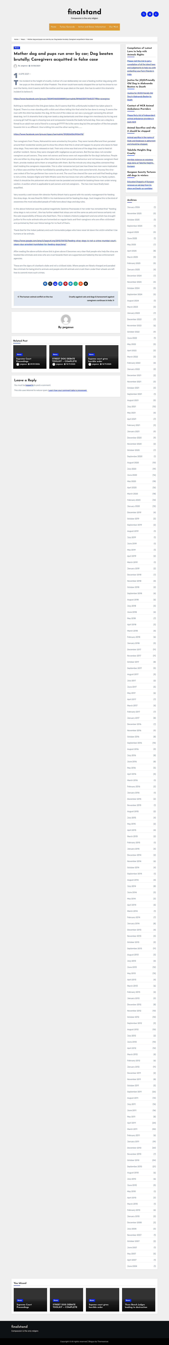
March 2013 (132, 986)
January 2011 (133, 1141)
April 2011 (131, 1123)
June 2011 (131, 1110)
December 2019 (134, 512)
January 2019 (133, 568)
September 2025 (134, 226)
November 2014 (134, 861)
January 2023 (133, 313)
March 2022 (132, 357)
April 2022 (131, 350)
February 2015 (133, 843)
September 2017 (134, 668)
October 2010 (133, 1160)
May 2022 (131, 344)
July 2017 (131, 681)
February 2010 (133, 1210)
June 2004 (132, 1266)
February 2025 (133, 263)
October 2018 (133, 587)
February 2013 (133, 992)
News (17, 48)
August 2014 (133, 880)
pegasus (24, 72)
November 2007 (134, 1235)
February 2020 (133, 500)
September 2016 (134, 743)
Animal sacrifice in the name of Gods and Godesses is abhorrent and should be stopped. (141, 140)
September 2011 (134, 1092)
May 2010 (131, 1191)
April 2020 (132, 487)
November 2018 (134, 581)
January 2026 (133, 207)
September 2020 (134, 456)
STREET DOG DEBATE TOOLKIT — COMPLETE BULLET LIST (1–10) (64, 367)
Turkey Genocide (67, 27)
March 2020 (132, 494)
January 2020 (133, 506)
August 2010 (133, 1173)
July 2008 (131, 1229)
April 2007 (131, 1260)
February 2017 (133, 712)
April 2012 (131, 1048)
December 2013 (134, 930)
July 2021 (131, 406)
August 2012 (133, 1029)
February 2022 (133, 363)
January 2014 (133, 923)
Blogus (91, 1341)
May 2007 (131, 1254)
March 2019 (132, 562)
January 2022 (133, 369)
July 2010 (131, 1179)
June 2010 (132, 1185)
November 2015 (134, 805)
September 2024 (134, 294)
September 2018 (134, 593)
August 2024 (133, 301)
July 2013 (131, 961)
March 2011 (132, 1129)
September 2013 (134, 948)
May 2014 (131, 899)
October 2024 (133, 288)
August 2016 (133, 749)
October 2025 (133, 220)
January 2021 (133, 431)
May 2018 (131, 618)
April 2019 (131, 556)
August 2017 (132, 674)
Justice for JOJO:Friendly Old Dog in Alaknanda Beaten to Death (140, 96)
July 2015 (131, 818)
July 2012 (131, 1036)
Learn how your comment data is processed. (67, 395)
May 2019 (131, 550)
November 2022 (134, 325)
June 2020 (132, 475)
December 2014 (134, 855)
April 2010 (131, 1198)
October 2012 (133, 1017)
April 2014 (131, 905)
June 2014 (132, 892)
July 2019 (131, 537)
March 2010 (132, 1204)
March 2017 (132, 705)
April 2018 (131, 624)
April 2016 (131, 774)
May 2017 (131, 693)
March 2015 (132, 836)
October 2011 (133, 1085)
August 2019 (133, 531)
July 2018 (131, 606)
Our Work (113, 27)
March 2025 (132, 257)
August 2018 (133, 600)
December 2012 (134, 1004)
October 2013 (133, 942)
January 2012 (133, 1067)
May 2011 (131, 1117)
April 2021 (131, 419)
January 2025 (133, 269)
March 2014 (132, 911)
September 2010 (134, 1166)
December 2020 (134, 438)
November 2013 (134, 936)
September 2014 (134, 874)
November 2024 (134, 282)
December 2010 (134, 1148)
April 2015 (131, 830)
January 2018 (133, 643)
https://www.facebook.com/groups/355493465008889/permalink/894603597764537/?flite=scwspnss (62, 104)
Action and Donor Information (92, 27)
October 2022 (133, 332)
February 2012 (133, 1061)
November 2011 (134, 1079)
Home (53, 27)
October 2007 (133, 1241)
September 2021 (134, 394)
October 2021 (133, 388)
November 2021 (134, 382)
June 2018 (132, 612)
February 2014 (133, 917)
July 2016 (131, 755)
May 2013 (131, 973)
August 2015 (133, 811)
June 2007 (132, 1247)
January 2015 (133, 849)
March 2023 (132, 307)
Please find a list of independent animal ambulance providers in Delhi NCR (141, 118)
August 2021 (133, 400)
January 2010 (133, 1216)
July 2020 (131, 469)
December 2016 (134, 724)
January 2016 (133, 793)
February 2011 (133, 1135)
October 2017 (133, 662)
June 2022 (132, 338)
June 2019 (132, 544)
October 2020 (133, 450)
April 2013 (131, 980)
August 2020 (133, 463)
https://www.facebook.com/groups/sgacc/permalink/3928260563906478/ (49, 140)
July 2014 (131, 886)
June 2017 (132, 687)
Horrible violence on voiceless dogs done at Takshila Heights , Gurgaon (140, 163)
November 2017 (134, 656)
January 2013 (133, 998)
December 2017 (134, 649)
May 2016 (131, 768)
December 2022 (134, 319)
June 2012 (132, 1042)
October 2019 (133, 519)
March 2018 (132, 631)
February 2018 (133, 637)
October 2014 (133, 867)
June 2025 (132, 238)
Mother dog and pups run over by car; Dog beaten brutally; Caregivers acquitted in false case (62, 59)
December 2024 (134, 276)
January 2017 (133, 718)
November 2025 (134, 213)
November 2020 (134, 444)
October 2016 (133, 737)
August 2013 (133, 955)
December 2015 (134, 799)
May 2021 (131, 413)
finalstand (84, 12)
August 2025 (133, 232)
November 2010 (134, 1154)
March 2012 (132, 1054)
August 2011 (132, 1098)
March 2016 (132, 780)
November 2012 (134, 1011)
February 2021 (133, 425)
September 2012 (134, 1023)
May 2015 (131, 824)
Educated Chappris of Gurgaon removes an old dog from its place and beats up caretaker (140, 185)
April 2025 (131, 251)
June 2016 (132, 762)
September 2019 (134, 525)
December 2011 (134, 1073)
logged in (29, 390)
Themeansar (103, 1341)
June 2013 (132, 967)
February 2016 (133, 786)
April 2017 (131, 699)
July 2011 (131, 1104)
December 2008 (134, 1222)
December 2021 (134, 375)
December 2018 (134, 575)
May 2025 (131, 245)
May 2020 (131, 481)
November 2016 (134, 730)
